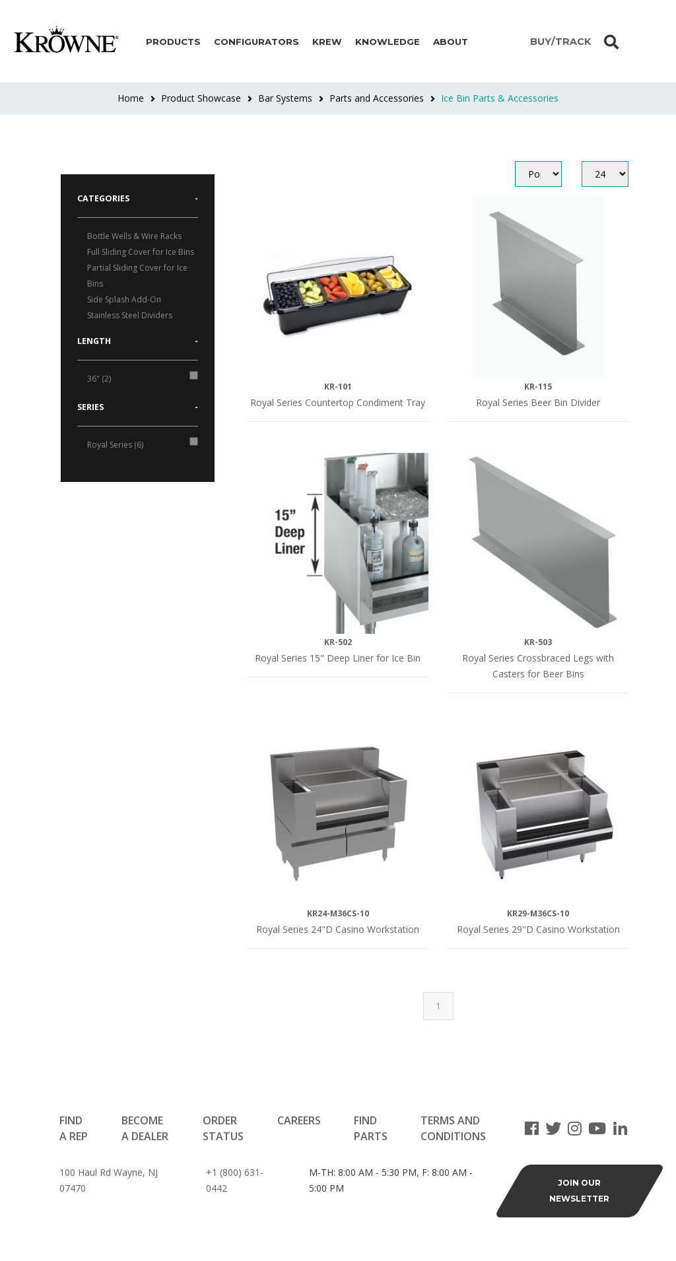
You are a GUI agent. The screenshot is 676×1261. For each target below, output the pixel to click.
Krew (327, 41)
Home (131, 98)
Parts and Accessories (376, 98)
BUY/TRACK (560, 42)
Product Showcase (201, 98)
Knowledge (387, 41)
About (450, 41)
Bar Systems (285, 98)
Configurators (256, 41)
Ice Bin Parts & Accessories (499, 98)
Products (173, 41)
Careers (299, 1120)
